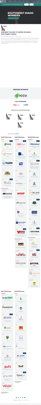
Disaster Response (34, 256)
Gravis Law (21, 378)
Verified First (20, 185)
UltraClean (21, 311)
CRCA (7, 340)
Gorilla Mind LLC (34, 224)
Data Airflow (20, 348)
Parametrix (7, 309)
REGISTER (31, 4)
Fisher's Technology (21, 196)
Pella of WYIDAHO (34, 286)
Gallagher (21, 358)
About (19, 1)
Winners (15, 1)
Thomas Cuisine (7, 185)
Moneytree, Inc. (7, 175)
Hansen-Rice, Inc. (34, 186)
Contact (27, 1)
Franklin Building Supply (7, 165)
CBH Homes (20, 147)
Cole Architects (21, 340)
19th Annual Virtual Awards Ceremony (31, 39)
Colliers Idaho (34, 215)
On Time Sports (34, 205)
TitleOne (7, 156)
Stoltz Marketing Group (7, 369)
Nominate (38, 1)
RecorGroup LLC (7, 300)
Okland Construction (34, 194)
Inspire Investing (7, 330)
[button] (13, 18)
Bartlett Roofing (34, 234)
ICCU (7, 147)
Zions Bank (21, 264)
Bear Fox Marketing (21, 330)
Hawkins (34, 275)
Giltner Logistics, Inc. (34, 266)
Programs (10, 1)
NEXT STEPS (26, 4)
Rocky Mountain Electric (21, 247)
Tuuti (21, 368)
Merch (24, 1)
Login (34, 1)
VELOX (7, 388)
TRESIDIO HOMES (34, 176)
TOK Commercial (21, 166)
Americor (21, 205)
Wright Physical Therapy (21, 257)
